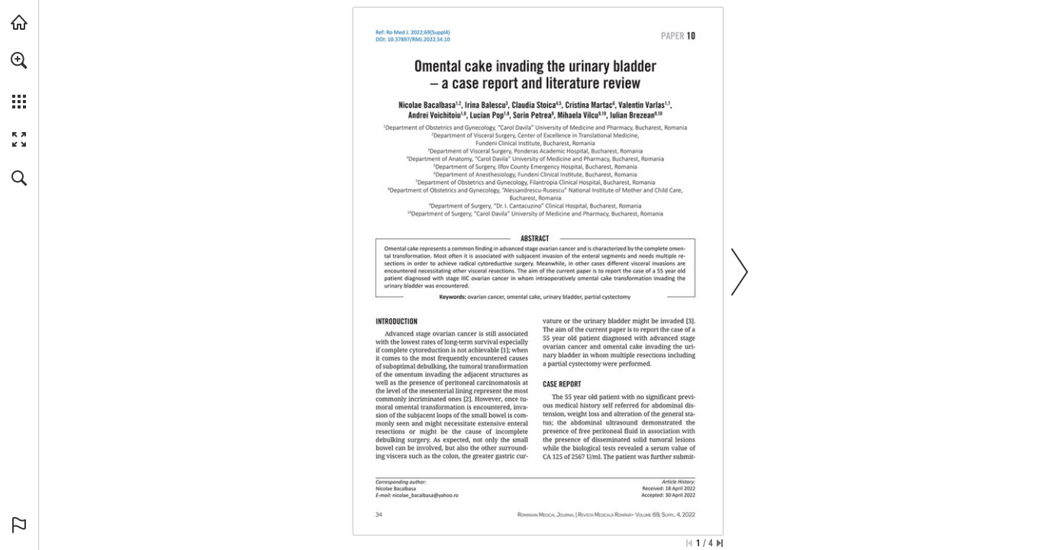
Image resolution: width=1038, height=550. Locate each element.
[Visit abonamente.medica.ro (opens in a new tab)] (19, 22)
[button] (19, 60)
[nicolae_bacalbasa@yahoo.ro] (425, 495)
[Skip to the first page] (689, 543)
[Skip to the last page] (720, 543)
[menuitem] (19, 80)
